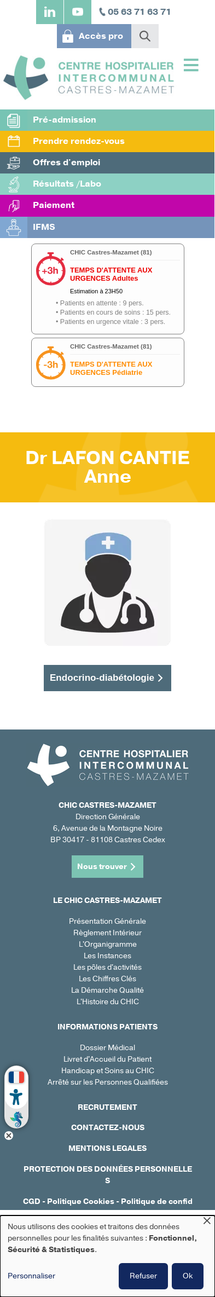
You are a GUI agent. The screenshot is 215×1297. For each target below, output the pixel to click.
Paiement (53, 205)
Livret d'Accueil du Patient (107, 1059)
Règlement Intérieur (107, 933)
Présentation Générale (107, 921)
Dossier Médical (107, 1048)
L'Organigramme (108, 944)
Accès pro (101, 36)
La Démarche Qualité (107, 990)
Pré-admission (64, 120)
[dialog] (107, 1256)
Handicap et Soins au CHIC (107, 1071)
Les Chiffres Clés (107, 979)
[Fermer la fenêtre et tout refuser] (207, 1222)
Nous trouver (102, 866)
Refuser (143, 1276)
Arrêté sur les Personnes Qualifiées (108, 1082)
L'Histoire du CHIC (108, 1002)
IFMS (44, 227)
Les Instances (107, 956)
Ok (188, 1276)
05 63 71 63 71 (139, 12)
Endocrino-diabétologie (102, 677)
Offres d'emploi (66, 163)
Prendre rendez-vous (79, 141)
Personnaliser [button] (31, 1276)
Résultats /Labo (67, 184)
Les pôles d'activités (107, 967)
